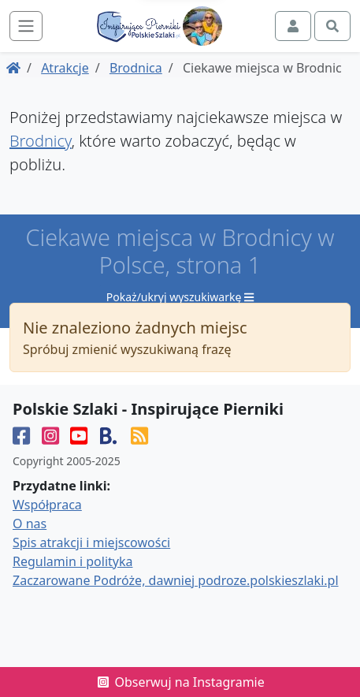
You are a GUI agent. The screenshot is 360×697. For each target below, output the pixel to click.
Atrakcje (65, 67)
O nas (29, 523)
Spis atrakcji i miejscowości (91, 542)
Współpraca (47, 504)
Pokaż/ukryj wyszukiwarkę (180, 296)
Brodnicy (40, 140)
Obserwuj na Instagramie (180, 682)
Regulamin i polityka (72, 561)
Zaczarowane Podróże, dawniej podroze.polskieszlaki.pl (176, 580)
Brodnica (135, 67)
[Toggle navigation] (26, 26)
